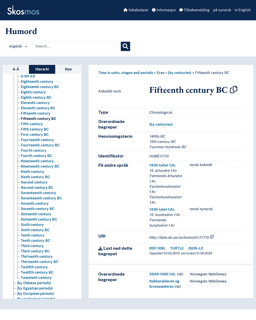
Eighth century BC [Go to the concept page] (36, 97)
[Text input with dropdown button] (76, 46)
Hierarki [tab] (42, 69)
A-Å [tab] (16, 69)
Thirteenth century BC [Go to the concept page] (39, 262)
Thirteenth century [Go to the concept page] (37, 256)
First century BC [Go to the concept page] (35, 135)
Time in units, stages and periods (125, 73)
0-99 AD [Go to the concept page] (28, 76)
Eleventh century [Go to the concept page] (35, 103)
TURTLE (177, 248)
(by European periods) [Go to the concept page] (35, 294)
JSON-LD (195, 248)
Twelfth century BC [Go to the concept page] (37, 272)
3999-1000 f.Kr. (162, 274)
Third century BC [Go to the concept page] (35, 251)
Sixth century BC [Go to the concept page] (35, 230)
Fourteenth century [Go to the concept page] (37, 140)
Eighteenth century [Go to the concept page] (37, 82)
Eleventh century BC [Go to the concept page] (38, 108)
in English (243, 10)
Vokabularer (135, 10)
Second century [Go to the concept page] (34, 182)
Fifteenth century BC (212, 73)
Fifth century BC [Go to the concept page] (35, 129)
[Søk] (125, 46)
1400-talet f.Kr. (162, 209)
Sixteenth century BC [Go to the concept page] (39, 219)
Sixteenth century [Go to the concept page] (36, 214)
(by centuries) (179, 73)
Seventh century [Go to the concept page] (35, 203)
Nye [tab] (68, 69)
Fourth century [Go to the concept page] (33, 150)
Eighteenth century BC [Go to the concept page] (40, 87)
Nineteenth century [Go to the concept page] (37, 161)
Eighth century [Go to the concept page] (33, 92)
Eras (160, 73)
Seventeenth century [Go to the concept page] (38, 193)
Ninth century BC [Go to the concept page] (35, 177)
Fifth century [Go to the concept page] (32, 124)
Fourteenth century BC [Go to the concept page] (40, 145)
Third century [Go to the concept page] (32, 246)
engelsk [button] (18, 46)
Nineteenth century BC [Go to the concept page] (40, 166)
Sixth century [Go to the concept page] (32, 225)
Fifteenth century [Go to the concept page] (35, 113)
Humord (21, 31)
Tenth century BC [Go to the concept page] (35, 241)
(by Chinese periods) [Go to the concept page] (34, 283)
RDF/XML (157, 248)
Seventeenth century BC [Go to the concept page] (41, 198)
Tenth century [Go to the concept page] (32, 235)
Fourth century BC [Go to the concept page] (36, 156)
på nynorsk (222, 10)
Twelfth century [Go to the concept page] (34, 267)
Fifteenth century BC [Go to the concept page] (38, 119)
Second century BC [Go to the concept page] (37, 188)
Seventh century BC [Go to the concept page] (37, 209)
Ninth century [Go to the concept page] (32, 172)
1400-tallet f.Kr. (162, 165)
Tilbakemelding (194, 10)
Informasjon (164, 10)
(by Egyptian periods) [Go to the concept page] (35, 288)
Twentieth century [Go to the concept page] (36, 278)
